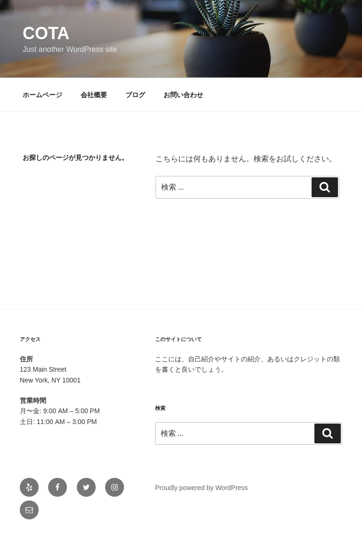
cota (46, 33)
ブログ (135, 95)
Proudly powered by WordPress (201, 487)
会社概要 (94, 95)
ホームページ (42, 95)
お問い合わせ (183, 95)
